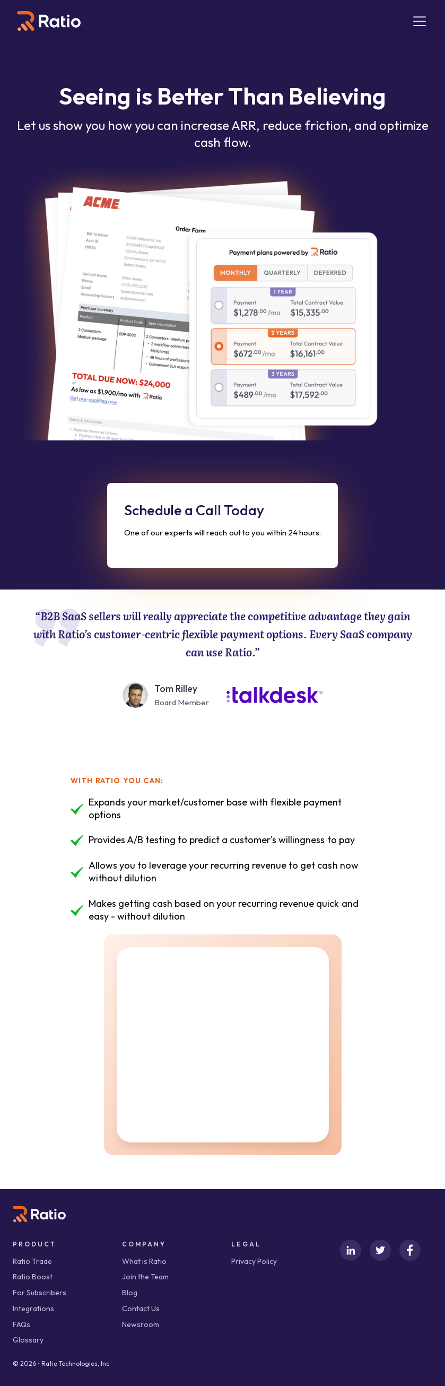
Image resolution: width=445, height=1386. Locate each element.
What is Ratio (144, 1261)
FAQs (21, 1324)
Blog (129, 1292)
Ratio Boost (33, 1276)
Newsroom (140, 1324)
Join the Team (145, 1276)
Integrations (33, 1308)
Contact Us (141, 1308)
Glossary (28, 1340)
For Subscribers (39, 1292)
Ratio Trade (32, 1261)
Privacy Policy (254, 1261)
